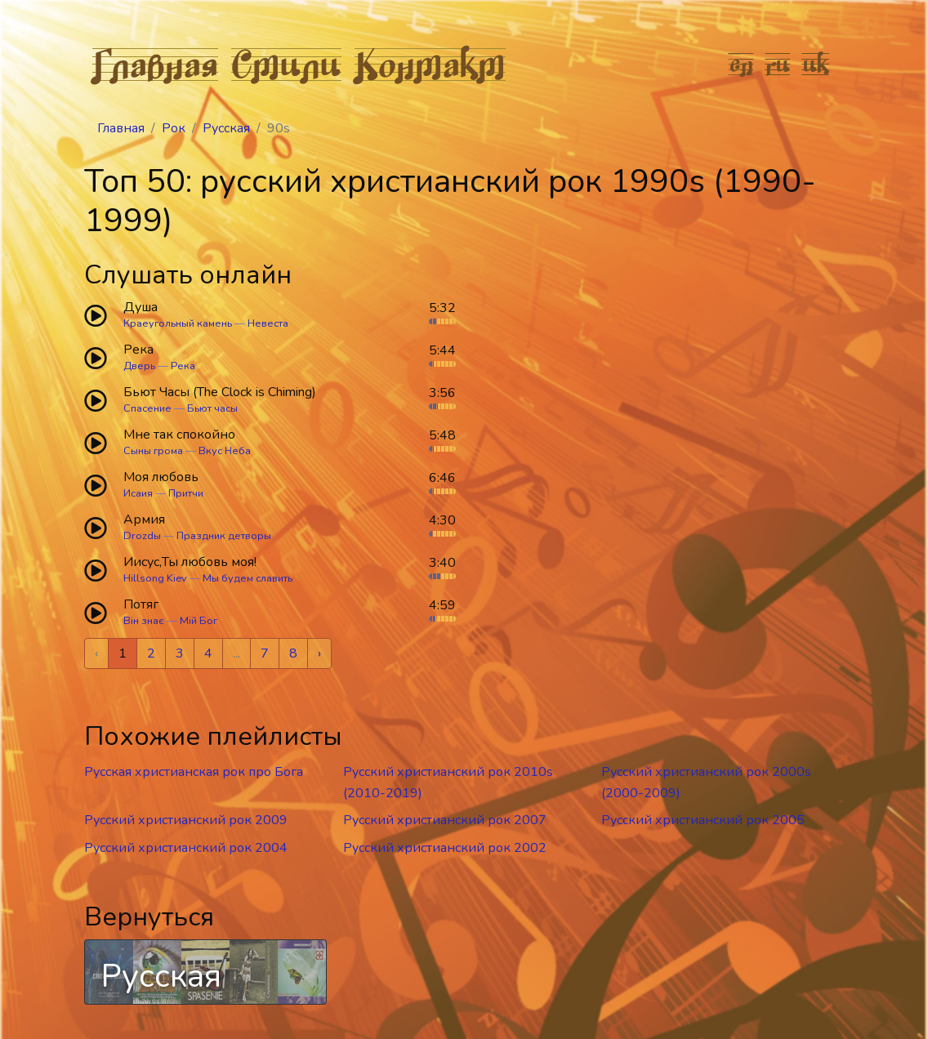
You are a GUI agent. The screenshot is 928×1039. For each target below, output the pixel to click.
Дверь (139, 366)
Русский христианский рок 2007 (445, 820)
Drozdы (142, 535)
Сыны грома (153, 451)
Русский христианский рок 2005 (703, 820)
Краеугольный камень (177, 323)
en (741, 64)
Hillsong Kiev (155, 578)
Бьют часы (212, 408)
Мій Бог (198, 620)
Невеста (268, 323)
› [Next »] (319, 653)
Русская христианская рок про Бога (193, 772)
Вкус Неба (225, 451)
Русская (226, 128)
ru (778, 64)
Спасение (147, 408)
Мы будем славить (247, 578)
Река (183, 366)
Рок (173, 128)
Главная (155, 64)
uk (816, 64)
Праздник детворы (223, 535)
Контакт (430, 64)
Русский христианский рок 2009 (186, 820)
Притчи (185, 493)
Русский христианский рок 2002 (445, 848)
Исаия (138, 493)
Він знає (143, 620)
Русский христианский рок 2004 (186, 848)
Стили (286, 64)
